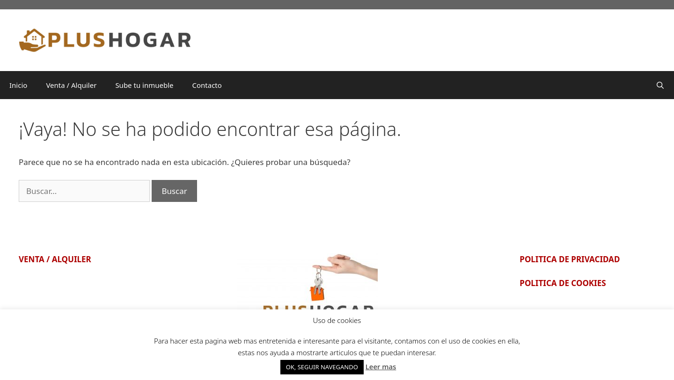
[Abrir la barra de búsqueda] (660, 85)
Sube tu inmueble (144, 85)
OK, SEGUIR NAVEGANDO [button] (322, 367)
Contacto (207, 85)
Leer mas (381, 366)
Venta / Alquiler (71, 85)
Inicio (18, 85)
